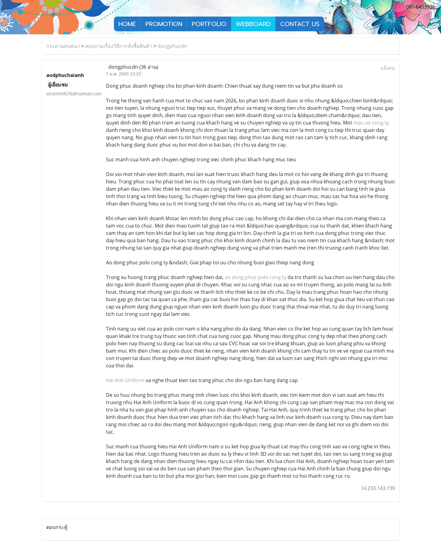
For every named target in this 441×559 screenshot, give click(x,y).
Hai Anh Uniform (125, 380)
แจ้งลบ (387, 67)
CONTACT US (299, 24)
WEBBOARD (253, 24)
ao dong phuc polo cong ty (255, 277)
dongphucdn (172, 46)
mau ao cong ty (371, 122)
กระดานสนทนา (63, 46)
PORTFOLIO (209, 24)
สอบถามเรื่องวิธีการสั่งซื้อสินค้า (118, 46)
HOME (127, 24)
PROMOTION (163, 24)
